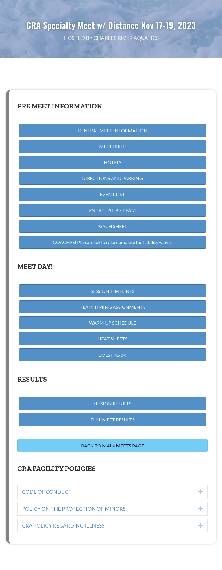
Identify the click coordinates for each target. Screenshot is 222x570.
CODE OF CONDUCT (47, 491)
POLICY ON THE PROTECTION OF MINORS (73, 509)
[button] (112, 130)
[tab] (112, 491)
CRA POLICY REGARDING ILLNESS (63, 525)
